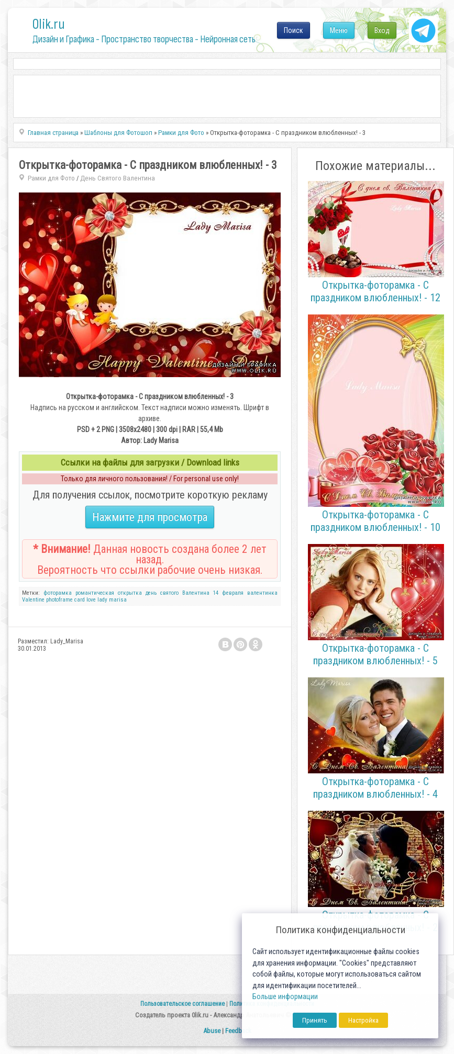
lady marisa (112, 599)
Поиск (293, 30)
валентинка (262, 593)
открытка (130, 593)
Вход (382, 30)
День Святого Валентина (117, 178)
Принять (314, 1020)
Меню (339, 30)
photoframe (59, 599)
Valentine (33, 599)
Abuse (211, 1031)
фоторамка (57, 593)
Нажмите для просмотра (149, 517)
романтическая (94, 593)
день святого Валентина (177, 593)
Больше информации (285, 996)
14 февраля (228, 593)
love (91, 599)
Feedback (238, 1031)
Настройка (363, 1020)
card (79, 599)
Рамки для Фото (51, 178)
